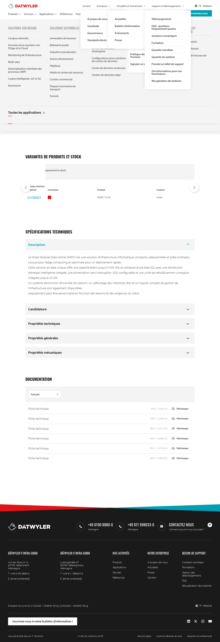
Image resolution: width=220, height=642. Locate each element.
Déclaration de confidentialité (199, 636)
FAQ (184, 580)
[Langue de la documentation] (45, 394)
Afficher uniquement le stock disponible (49, 171)
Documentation (108, 99)
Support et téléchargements (166, 6)
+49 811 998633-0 (73, 573)
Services (28, 14)
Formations (188, 567)
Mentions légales (144, 636)
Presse (151, 572)
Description (36, 244)
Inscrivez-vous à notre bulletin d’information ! (42, 621)
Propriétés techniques (44, 323)
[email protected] (20, 578)
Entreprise (102, 6)
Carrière (86, 6)
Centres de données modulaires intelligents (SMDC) (51, 24)
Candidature (37, 309)
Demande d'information (121, 62)
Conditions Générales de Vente (169, 636)
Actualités (152, 567)
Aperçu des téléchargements (191, 574)
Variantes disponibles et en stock (116, 78)
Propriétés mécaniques (45, 352)
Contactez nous (199, 13)
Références (66, 14)
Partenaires (82, 14)
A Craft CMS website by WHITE (90, 636)
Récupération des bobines (197, 585)
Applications (46, 14)
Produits (13, 14)
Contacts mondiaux (193, 562)
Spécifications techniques (115, 90)
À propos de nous (157, 562)
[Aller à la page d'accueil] (23, 5)
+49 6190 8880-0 (19, 573)
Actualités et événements (129, 6)
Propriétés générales (43, 338)
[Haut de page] (210, 525)
